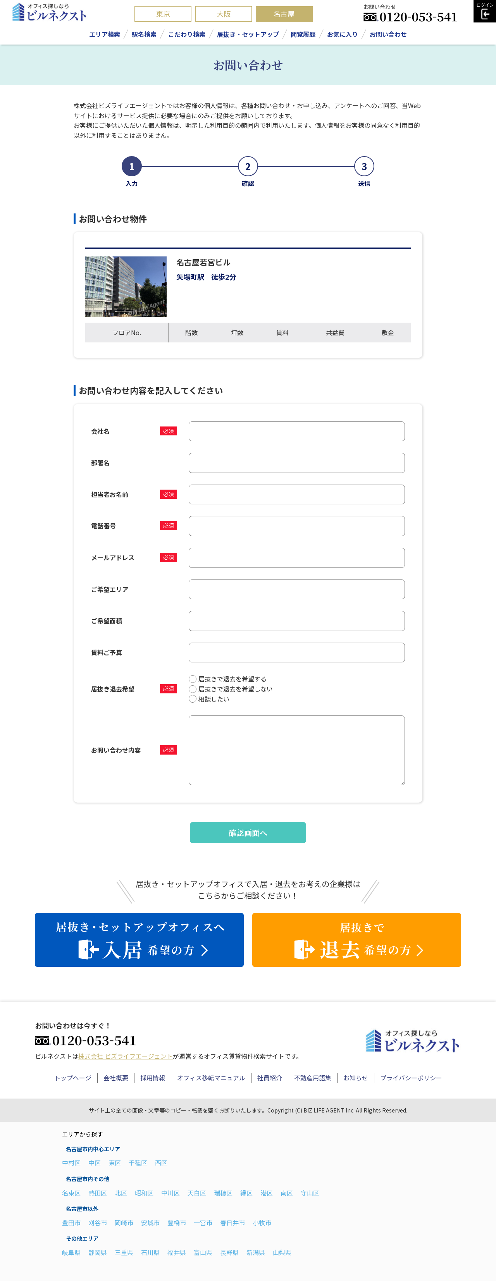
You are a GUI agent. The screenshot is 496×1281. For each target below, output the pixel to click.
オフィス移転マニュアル (211, 1077)
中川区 (170, 1192)
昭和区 (144, 1192)
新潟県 (255, 1252)
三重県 (124, 1252)
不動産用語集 (312, 1077)
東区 (114, 1162)
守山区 (310, 1192)
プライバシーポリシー (411, 1077)
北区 (121, 1192)
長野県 (229, 1252)
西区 (161, 1162)
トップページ (72, 1077)
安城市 (150, 1222)
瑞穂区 (223, 1192)
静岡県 (97, 1252)
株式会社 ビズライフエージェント (125, 1056)
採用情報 (152, 1077)
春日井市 (232, 1222)
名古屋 (284, 14)
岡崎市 (124, 1222)
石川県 (150, 1252)
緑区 (246, 1192)
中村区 (71, 1162)
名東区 (71, 1192)
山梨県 (282, 1252)
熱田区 (97, 1192)
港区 (266, 1192)
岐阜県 (71, 1252)
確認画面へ (248, 832)
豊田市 (71, 1222)
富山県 (203, 1252)
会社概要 (115, 1077)
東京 (163, 14)
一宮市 (203, 1222)
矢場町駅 (190, 277)
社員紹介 (269, 1077)
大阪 (224, 14)
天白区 (197, 1192)
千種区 (138, 1162)
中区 (94, 1162)
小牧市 (262, 1222)
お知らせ (355, 1077)
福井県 (176, 1252)
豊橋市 (176, 1222)
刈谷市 (97, 1222)
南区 (287, 1192)
